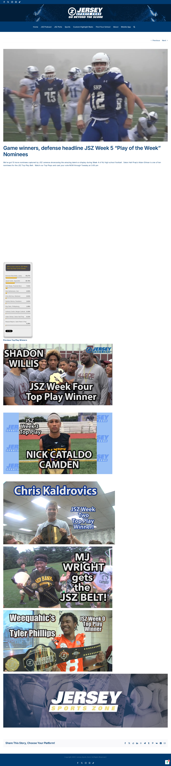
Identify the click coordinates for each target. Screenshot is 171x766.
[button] (134, 27)
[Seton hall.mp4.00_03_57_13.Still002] (85, 95)
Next (164, 40)
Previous (156, 40)
